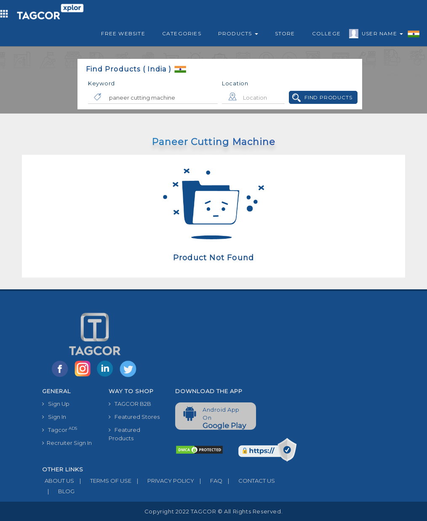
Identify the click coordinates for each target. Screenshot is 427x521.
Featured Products (124, 434)
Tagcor (59, 429)
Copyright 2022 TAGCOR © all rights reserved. (213, 511)
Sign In (54, 416)
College (326, 33)
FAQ (208, 480)
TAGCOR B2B (130, 403)
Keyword (101, 83)
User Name (380, 34)
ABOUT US (58, 480)
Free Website (123, 33)
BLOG (58, 491)
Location (235, 83)
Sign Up (55, 403)
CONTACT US (248, 480)
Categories (181, 33)
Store (285, 33)
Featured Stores (134, 416)
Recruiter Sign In (67, 442)
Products (238, 33)
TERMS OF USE (102, 480)
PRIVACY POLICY (162, 480)
